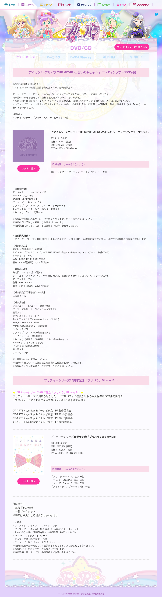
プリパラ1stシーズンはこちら (132, 47)
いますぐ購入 (28, 168)
